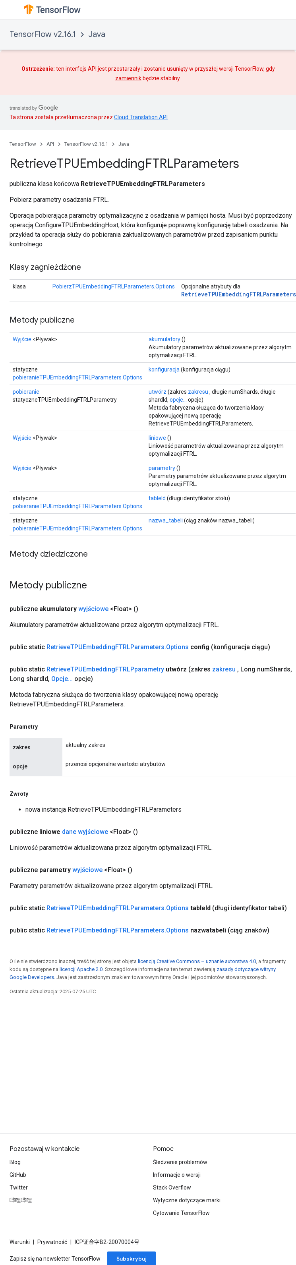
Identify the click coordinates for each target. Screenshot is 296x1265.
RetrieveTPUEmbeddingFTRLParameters (238, 294)
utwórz (157, 392)
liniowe (157, 438)
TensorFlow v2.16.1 (43, 34)
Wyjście (22, 339)
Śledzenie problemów (180, 1162)
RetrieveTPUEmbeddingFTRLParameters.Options (117, 647)
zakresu (198, 392)
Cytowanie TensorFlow (181, 1213)
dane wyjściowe (85, 832)
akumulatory (164, 339)
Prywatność (52, 1242)
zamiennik (128, 78)
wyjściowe (93, 609)
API (50, 144)
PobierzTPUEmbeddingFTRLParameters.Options (113, 286)
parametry (162, 468)
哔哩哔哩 (21, 1200)
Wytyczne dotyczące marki (187, 1200)
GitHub (18, 1175)
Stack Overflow (172, 1187)
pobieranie (26, 392)
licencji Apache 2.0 (81, 969)
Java (97, 34)
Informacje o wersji (177, 1175)
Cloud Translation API (141, 117)
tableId (157, 498)
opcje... (178, 400)
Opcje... (62, 679)
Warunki (20, 1242)
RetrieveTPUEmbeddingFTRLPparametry (105, 669)
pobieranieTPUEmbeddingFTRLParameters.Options (77, 377)
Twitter (19, 1187)
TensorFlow (23, 144)
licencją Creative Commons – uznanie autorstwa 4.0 (197, 961)
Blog (15, 1162)
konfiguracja (164, 369)
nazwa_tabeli (166, 520)
